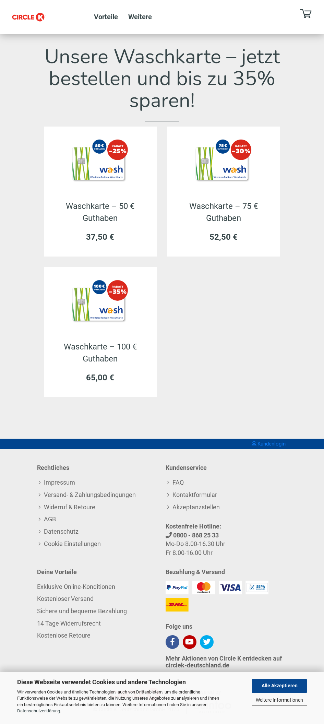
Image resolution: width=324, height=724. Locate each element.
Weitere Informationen (279, 700)
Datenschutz (61, 531)
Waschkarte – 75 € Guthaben (223, 211)
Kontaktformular (194, 494)
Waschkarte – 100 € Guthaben (100, 351)
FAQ (178, 482)
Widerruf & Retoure (69, 507)
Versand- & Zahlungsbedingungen (90, 494)
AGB (50, 519)
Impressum (59, 482)
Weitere (140, 17)
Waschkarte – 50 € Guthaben (100, 211)
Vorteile (106, 17)
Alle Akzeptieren (280, 685)
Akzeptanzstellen (196, 507)
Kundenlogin (269, 444)
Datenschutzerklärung (38, 710)
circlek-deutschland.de (197, 665)
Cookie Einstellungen (72, 543)
